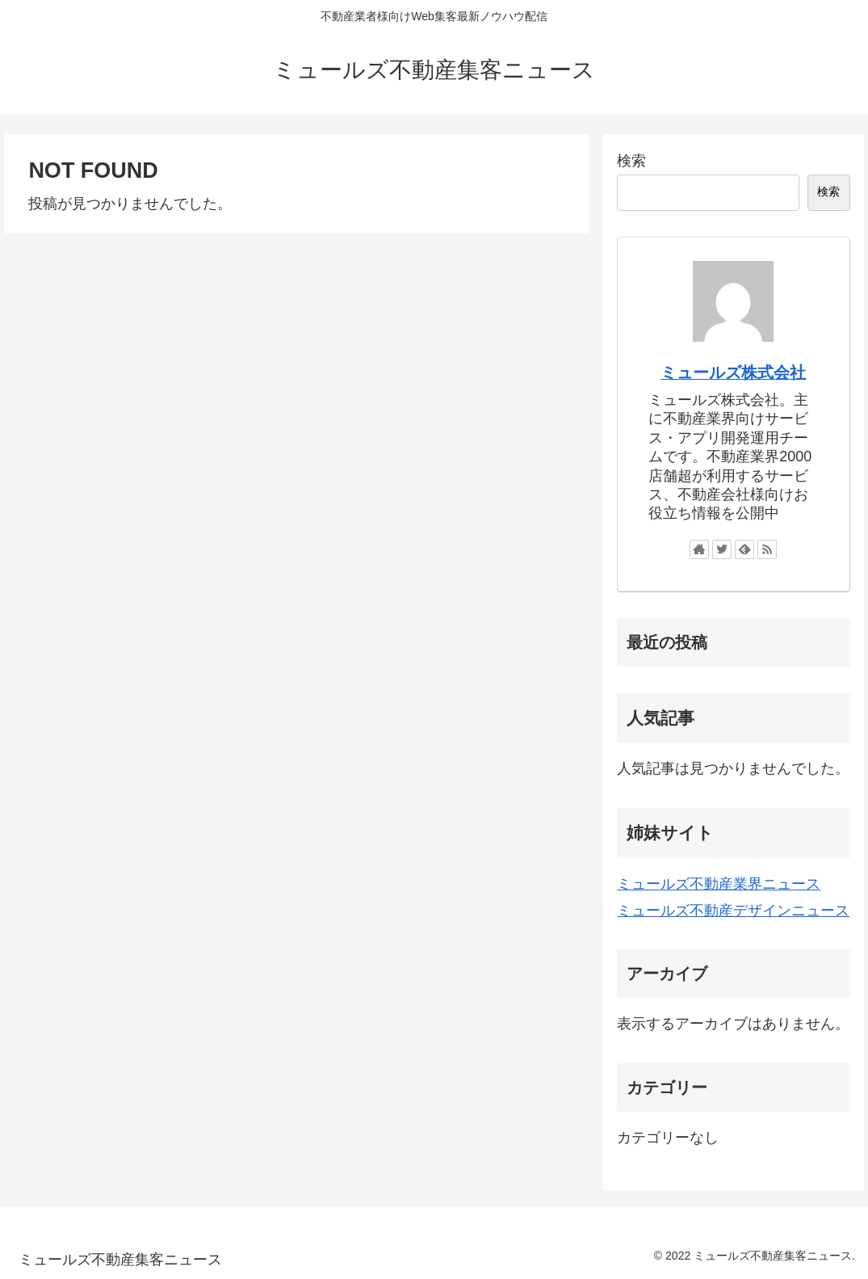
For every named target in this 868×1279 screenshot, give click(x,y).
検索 (631, 161)
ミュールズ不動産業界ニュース (718, 884)
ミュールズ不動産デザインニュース (733, 910)
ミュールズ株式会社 (733, 372)
